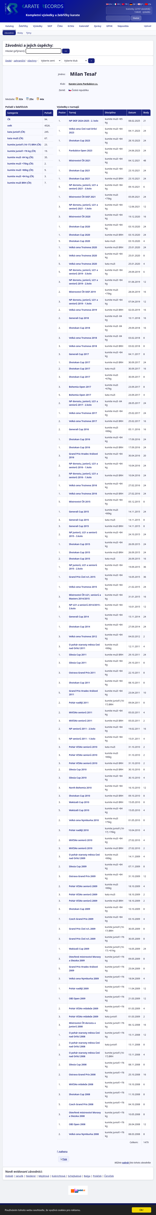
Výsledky (37, 26)
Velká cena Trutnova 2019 (83, 309)
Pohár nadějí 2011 (79, 702)
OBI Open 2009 (77, 998)
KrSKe (70, 26)
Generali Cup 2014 (79, 616)
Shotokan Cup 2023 (79, 140)
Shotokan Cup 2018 (79, 327)
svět (9, 125)
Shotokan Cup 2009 (79, 908)
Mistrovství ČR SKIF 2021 (82, 196)
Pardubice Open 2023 (80, 150)
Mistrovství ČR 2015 (79, 501)
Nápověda (123, 26)
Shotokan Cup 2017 (79, 362)
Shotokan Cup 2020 (79, 226)
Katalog (9, 26)
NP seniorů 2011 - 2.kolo (82, 728)
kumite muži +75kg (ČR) (20, 163)
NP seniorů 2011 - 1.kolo (82, 738)
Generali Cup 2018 (79, 318)
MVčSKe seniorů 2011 (80, 712)
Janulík (19, 1175)
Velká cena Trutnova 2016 (83, 485)
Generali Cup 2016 (79, 429)
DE (133, 4)
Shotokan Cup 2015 (79, 544)
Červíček (109, 1175)
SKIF (49, 26)
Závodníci (9, 32)
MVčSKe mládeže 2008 (81, 1084)
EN (109, 4)
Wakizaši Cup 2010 (79, 802)
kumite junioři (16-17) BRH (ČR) (24, 144)
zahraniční (19, 60)
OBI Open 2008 (77, 1124)
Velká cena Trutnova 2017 (83, 413)
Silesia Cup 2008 (78, 1064)
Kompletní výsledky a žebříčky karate (53, 15)
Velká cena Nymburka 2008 (84, 1134)
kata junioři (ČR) (16, 131)
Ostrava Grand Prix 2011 (82, 672)
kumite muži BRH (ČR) (19, 182)
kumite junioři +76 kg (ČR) (21, 151)
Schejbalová (74, 1175)
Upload (147, 25)
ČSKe (60, 26)
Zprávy (97, 26)
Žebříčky (23, 26)
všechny (32, 60)
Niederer (31, 1175)
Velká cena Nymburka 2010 (84, 820)
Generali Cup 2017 (79, 354)
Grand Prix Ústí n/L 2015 (82, 576)
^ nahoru (62, 1151)
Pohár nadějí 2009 (79, 988)
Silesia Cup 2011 (78, 654)
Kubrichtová (59, 1175)
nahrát (125, 1162)
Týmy (28, 32)
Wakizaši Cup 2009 (79, 948)
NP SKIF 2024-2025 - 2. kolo (83, 120)
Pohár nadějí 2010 (79, 830)
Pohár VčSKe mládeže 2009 (83, 1008)
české (8, 60)
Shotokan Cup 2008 (79, 1094)
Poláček (97, 1175)
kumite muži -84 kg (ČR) (20, 157)
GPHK (109, 26)
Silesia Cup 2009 (78, 866)
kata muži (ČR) (15, 138)
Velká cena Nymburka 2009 (84, 978)
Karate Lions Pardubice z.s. (83, 83)
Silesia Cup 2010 (78, 769)
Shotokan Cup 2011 (79, 682)
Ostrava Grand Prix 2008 (82, 1074)
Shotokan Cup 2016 (79, 439)
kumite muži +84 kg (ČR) (20, 176)
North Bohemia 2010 (80, 787)
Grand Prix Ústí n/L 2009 (82, 928)
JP (140, 4)
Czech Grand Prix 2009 (81, 918)
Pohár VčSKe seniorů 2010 (83, 746)
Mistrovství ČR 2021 (79, 160)
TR (124, 4)
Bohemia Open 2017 (80, 386)
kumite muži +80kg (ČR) (20, 170)
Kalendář (84, 26)
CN (148, 4)
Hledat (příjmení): (33, 51)
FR (117, 4)
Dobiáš (9, 1175)
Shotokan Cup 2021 (79, 170)
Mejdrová (44, 1175)
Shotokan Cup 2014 (79, 626)
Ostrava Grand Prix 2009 (82, 876)
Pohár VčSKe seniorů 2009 (83, 886)
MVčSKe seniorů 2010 (80, 840)
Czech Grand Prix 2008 (81, 1104)
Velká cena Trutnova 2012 (83, 636)
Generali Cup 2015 (79, 511)
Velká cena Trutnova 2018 (83, 337)
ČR (8, 119)
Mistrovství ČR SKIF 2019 (82, 291)
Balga (87, 1175)
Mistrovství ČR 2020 (79, 216)
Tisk (63, 1159)
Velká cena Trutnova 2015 (83, 586)
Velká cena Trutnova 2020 (83, 247)
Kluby (20, 32)
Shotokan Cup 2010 (79, 795)
